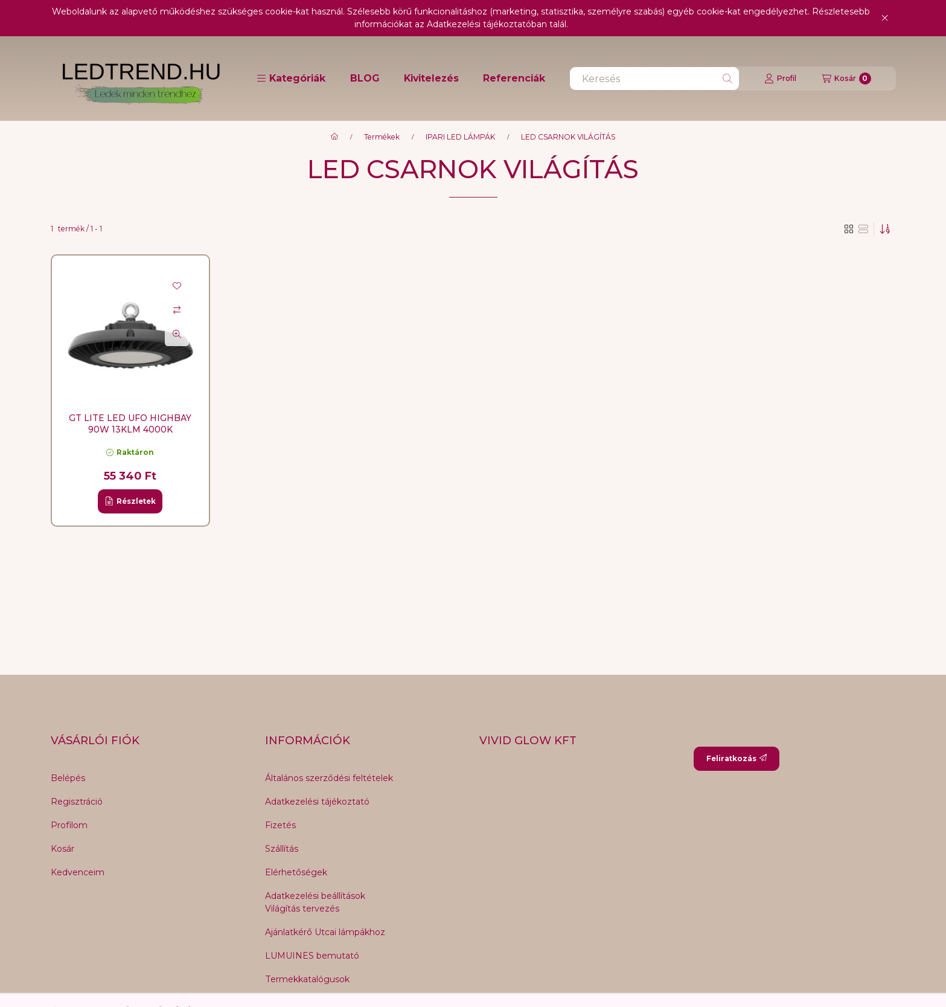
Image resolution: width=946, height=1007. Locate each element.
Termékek (382, 137)
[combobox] (654, 78)
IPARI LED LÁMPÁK (460, 137)
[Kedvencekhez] (177, 286)
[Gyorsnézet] (177, 334)
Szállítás (281, 848)
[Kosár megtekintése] (846, 78)
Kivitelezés (431, 78)
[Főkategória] (334, 137)
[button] (291, 78)
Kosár (62, 848)
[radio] (863, 229)
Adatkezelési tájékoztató (317, 801)
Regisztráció (77, 801)
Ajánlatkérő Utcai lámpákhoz (325, 932)
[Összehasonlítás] (177, 310)
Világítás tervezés (302, 908)
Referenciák (514, 78)
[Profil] (780, 78)
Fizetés (280, 825)
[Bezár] (884, 18)
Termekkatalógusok (307, 979)
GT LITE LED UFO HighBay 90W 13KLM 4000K (130, 423)
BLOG (365, 78)
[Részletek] (130, 501)
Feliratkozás (736, 758)
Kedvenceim (77, 872)
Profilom (69, 825)
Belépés (68, 778)
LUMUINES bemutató (312, 955)
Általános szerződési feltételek (329, 778)
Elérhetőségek (296, 872)
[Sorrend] (885, 229)
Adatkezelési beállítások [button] (315, 895)
